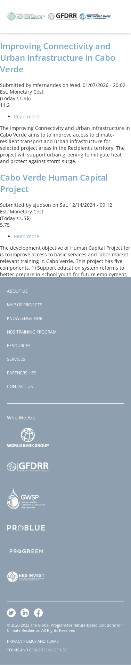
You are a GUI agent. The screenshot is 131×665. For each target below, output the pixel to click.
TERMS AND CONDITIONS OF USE (37, 649)
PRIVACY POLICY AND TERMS (33, 641)
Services (16, 359)
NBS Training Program (32, 332)
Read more (26, 116)
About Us (17, 291)
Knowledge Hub (25, 318)
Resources (19, 346)
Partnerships (21, 373)
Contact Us (20, 386)
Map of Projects (24, 305)
